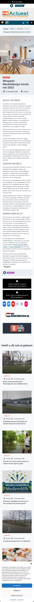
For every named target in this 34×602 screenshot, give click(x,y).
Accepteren (17, 585)
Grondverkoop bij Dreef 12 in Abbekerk (16, 541)
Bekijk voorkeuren (17, 595)
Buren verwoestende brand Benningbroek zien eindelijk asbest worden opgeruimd (15, 384)
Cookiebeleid (13, 599)
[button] (31, 564)
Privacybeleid (20, 599)
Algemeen (6, 77)
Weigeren (17, 590)
